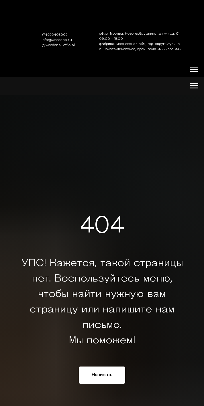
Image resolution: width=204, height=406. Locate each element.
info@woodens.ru (57, 40)
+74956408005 (54, 35)
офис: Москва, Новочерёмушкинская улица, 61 (139, 33)
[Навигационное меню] (194, 69)
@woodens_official (58, 45)
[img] (102, 17)
